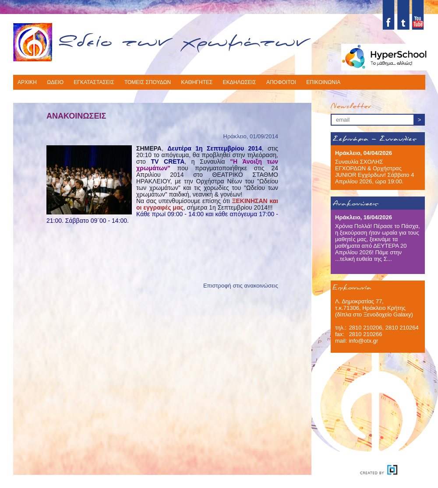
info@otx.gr (363, 340)
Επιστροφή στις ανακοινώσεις (240, 285)
